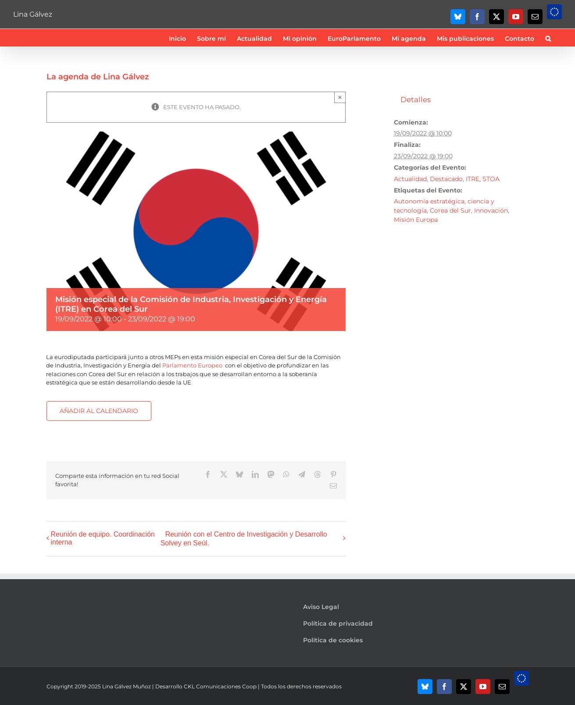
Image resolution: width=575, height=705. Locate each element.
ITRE (472, 179)
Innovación (491, 210)
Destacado (446, 179)
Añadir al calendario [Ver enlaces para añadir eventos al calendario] (99, 411)
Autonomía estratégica (429, 201)
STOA (491, 179)
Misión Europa (416, 220)
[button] (548, 37)
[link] (192, 365)
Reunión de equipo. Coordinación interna (103, 538)
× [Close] (340, 97)
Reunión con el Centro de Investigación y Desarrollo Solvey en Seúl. (244, 539)
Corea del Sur (450, 210)
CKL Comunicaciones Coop (220, 686)
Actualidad (410, 179)
